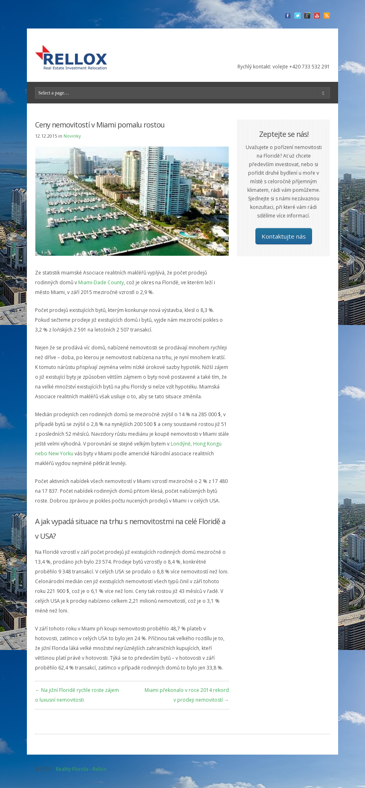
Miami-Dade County (101, 282)
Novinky (72, 136)
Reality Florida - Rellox (81, 769)
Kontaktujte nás (284, 236)
